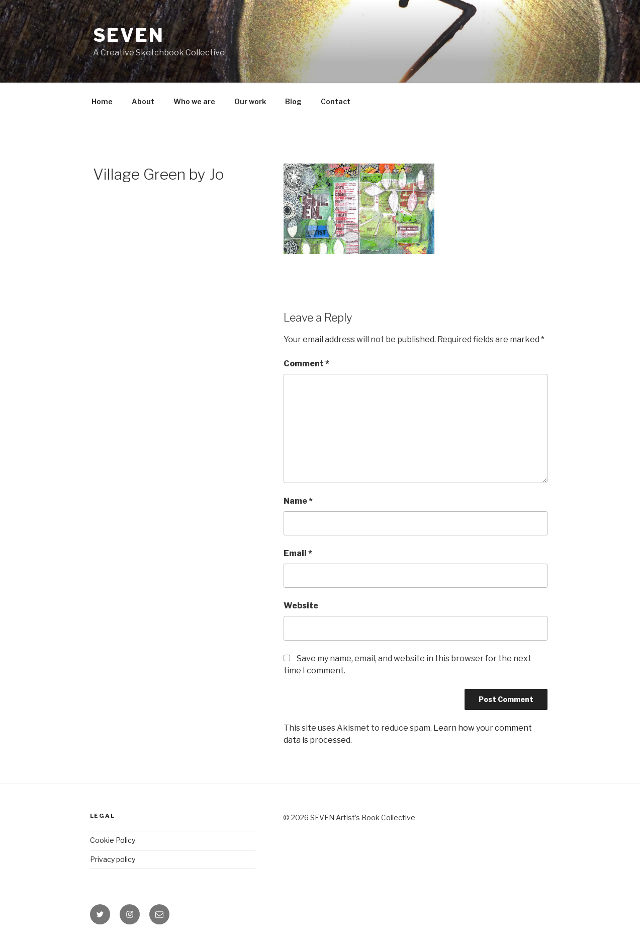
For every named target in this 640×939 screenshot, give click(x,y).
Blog (293, 101)
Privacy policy (112, 859)
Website (301, 605)
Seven (128, 35)
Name (298, 501)
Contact (335, 101)
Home (102, 101)
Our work (250, 101)
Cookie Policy (112, 840)
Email (298, 553)
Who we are (194, 101)
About (143, 101)
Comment (306, 363)
